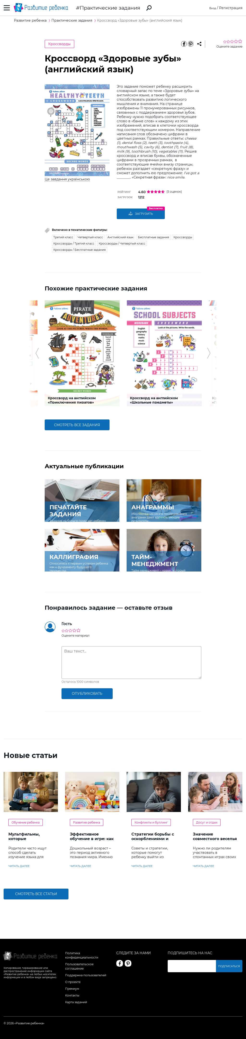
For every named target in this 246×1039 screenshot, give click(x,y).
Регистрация (230, 8)
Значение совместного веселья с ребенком (215, 838)
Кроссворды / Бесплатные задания (79, 249)
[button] (37, 353)
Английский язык (120, 237)
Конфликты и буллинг (151, 822)
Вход (212, 8)
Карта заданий (76, 1001)
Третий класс (63, 237)
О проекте (72, 981)
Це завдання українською (67, 179)
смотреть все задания (77, 424)
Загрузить (140, 213)
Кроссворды (59, 44)
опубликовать (87, 693)
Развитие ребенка (86, 822)
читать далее (19, 865)
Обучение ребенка (26, 822)
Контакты (72, 995)
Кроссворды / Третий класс (73, 243)
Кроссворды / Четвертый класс (122, 243)
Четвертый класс (90, 237)
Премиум (72, 988)
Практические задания (110, 8)
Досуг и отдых (206, 822)
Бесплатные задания (153, 237)
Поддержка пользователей (85, 975)
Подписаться (230, 965)
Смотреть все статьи (36, 893)
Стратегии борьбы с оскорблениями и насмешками (152, 838)
